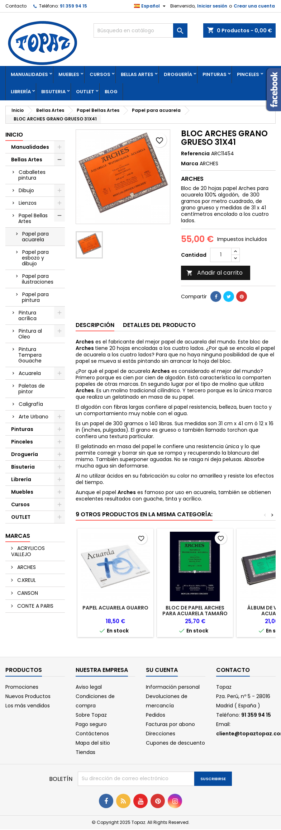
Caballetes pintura (32, 175)
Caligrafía (31, 404)
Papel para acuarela (35, 236)
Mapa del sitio (93, 742)
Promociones (21, 687)
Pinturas (215, 74)
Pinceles (248, 74)
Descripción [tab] (95, 325)
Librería (21, 91)
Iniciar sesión (212, 6)
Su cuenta (162, 670)
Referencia (195, 153)
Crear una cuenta (254, 6)
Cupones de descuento (175, 742)
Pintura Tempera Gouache (30, 355)
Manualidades (29, 74)
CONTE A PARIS (34, 606)
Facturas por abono (170, 724)
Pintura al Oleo (30, 333)
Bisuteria (53, 91)
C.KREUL (26, 580)
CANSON (27, 593)
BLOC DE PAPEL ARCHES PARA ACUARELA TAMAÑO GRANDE (195, 613)
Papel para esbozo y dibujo (35, 257)
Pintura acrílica (27, 315)
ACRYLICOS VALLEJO (28, 551)
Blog (111, 91)
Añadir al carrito (214, 273)
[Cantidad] (221, 255)
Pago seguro (91, 724)
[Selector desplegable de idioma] (150, 6)
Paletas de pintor (31, 388)
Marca (189, 163)
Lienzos (28, 203)
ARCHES (26, 567)
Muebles (68, 74)
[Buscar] (140, 30)
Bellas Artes (137, 74)
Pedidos (155, 714)
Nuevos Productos (28, 696)
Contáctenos (92, 733)
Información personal (173, 687)
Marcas (17, 536)
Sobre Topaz (91, 714)
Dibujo (26, 190)
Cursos (100, 74)
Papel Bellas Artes (33, 218)
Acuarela (30, 373)
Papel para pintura (35, 297)
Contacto (16, 6)
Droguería (178, 74)
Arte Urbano (33, 416)
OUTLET (85, 91)
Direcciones (160, 733)
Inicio (14, 135)
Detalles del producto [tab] (159, 325)
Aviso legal (89, 687)
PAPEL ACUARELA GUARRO (115, 607)
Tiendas (85, 752)
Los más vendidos (27, 705)
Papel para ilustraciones (37, 278)
